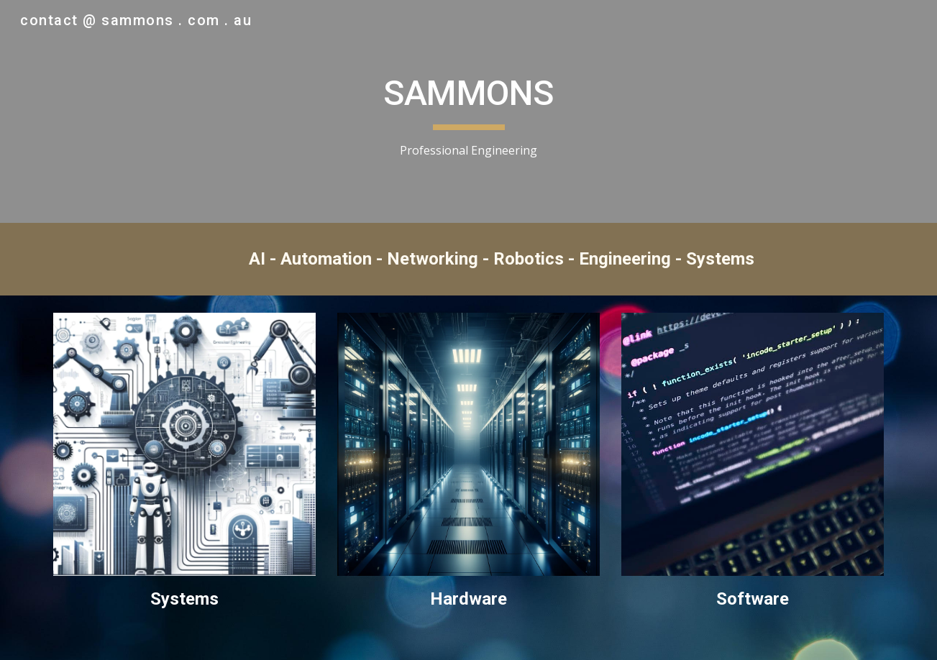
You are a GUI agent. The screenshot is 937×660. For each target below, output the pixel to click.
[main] (468, 112)
